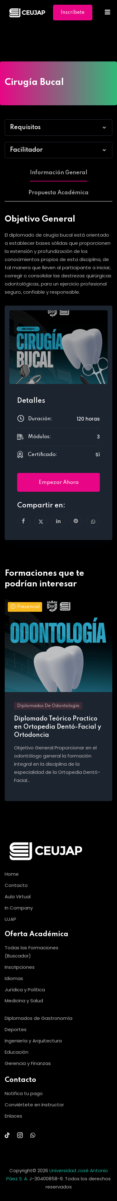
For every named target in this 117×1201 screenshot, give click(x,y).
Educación (16, 1052)
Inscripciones (20, 967)
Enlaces (13, 1116)
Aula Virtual (18, 896)
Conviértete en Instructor (34, 1104)
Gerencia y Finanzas (28, 1063)
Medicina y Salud (24, 1000)
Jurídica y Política (25, 989)
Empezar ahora (59, 482)
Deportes (16, 1029)
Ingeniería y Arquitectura (33, 1040)
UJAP (10, 919)
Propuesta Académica (58, 193)
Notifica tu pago (24, 1093)
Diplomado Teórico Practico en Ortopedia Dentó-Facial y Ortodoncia (57, 727)
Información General (58, 173)
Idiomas (14, 978)
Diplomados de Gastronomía (38, 1018)
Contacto (16, 885)
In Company (19, 908)
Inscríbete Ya (73, 15)
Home (12, 874)
